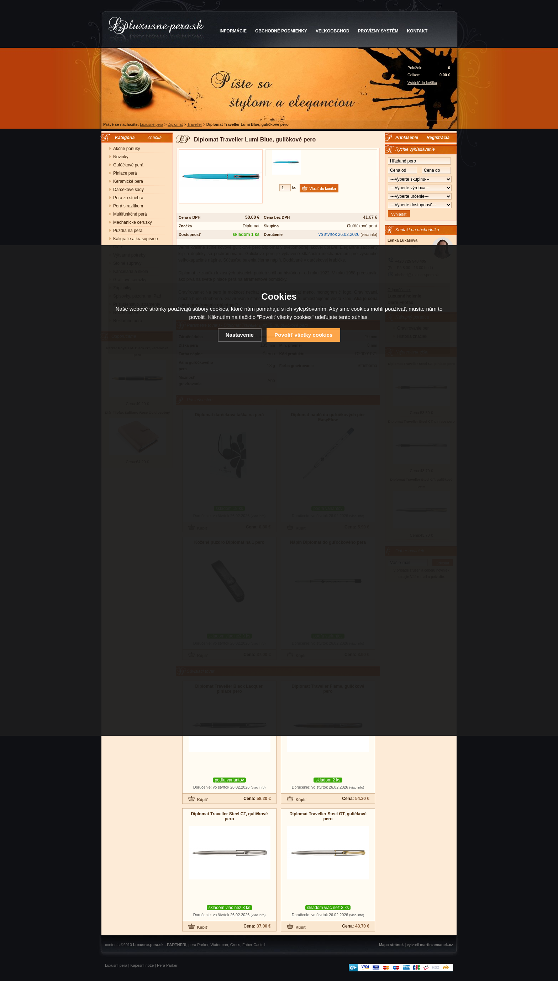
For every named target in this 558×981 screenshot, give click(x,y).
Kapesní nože (142, 965)
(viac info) (368, 234)
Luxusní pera (116, 965)
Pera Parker (167, 965)
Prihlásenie (406, 137)
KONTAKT (417, 31)
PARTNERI (176, 945)
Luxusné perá (151, 124)
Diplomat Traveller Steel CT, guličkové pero (229, 816)
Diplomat (175, 124)
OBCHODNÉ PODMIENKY (281, 31)
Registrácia (437, 137)
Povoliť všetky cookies (303, 335)
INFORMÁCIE (233, 31)
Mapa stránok (391, 945)
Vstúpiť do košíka (422, 83)
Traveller (194, 124)
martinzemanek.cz (436, 945)
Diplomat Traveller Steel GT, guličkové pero (328, 816)
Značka (155, 137)
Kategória (123, 137)
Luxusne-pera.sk (148, 945)
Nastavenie (240, 335)
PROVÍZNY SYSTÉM (378, 31)
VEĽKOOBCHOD (332, 31)
